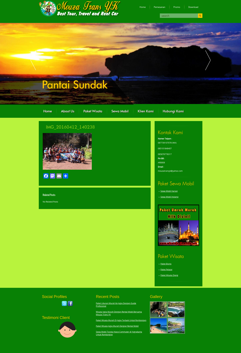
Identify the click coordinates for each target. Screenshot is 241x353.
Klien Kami (146, 111)
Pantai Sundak (74, 85)
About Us (67, 111)
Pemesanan (159, 7)
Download (193, 7)
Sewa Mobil (120, 111)
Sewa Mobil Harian (169, 191)
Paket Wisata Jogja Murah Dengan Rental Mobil (117, 326)
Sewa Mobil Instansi (170, 196)
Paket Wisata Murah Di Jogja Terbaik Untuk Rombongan (121, 320)
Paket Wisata (92, 111)
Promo (176, 7)
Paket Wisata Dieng (169, 275)
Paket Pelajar (166, 269)
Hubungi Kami (173, 111)
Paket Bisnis (166, 263)
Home (143, 7)
